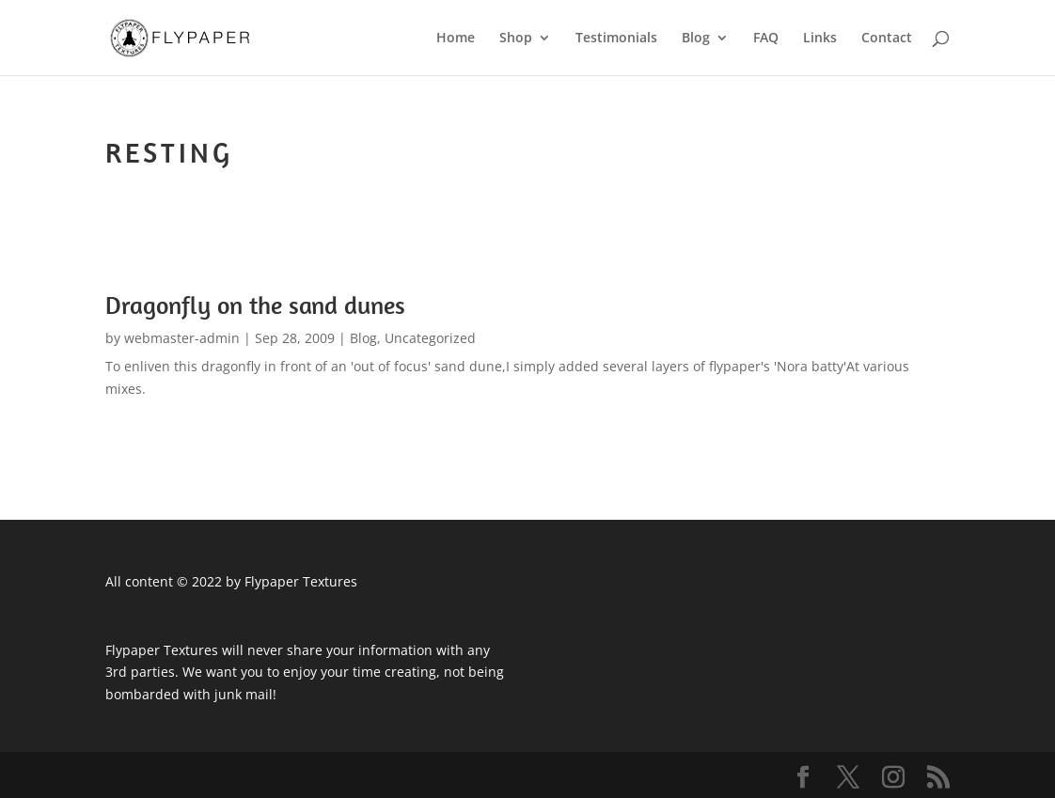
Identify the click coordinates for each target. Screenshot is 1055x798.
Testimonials (616, 38)
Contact (886, 38)
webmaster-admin (182, 338)
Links (820, 38)
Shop (515, 38)
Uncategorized (430, 338)
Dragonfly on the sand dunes (255, 305)
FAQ (766, 38)
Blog (696, 38)
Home (455, 38)
